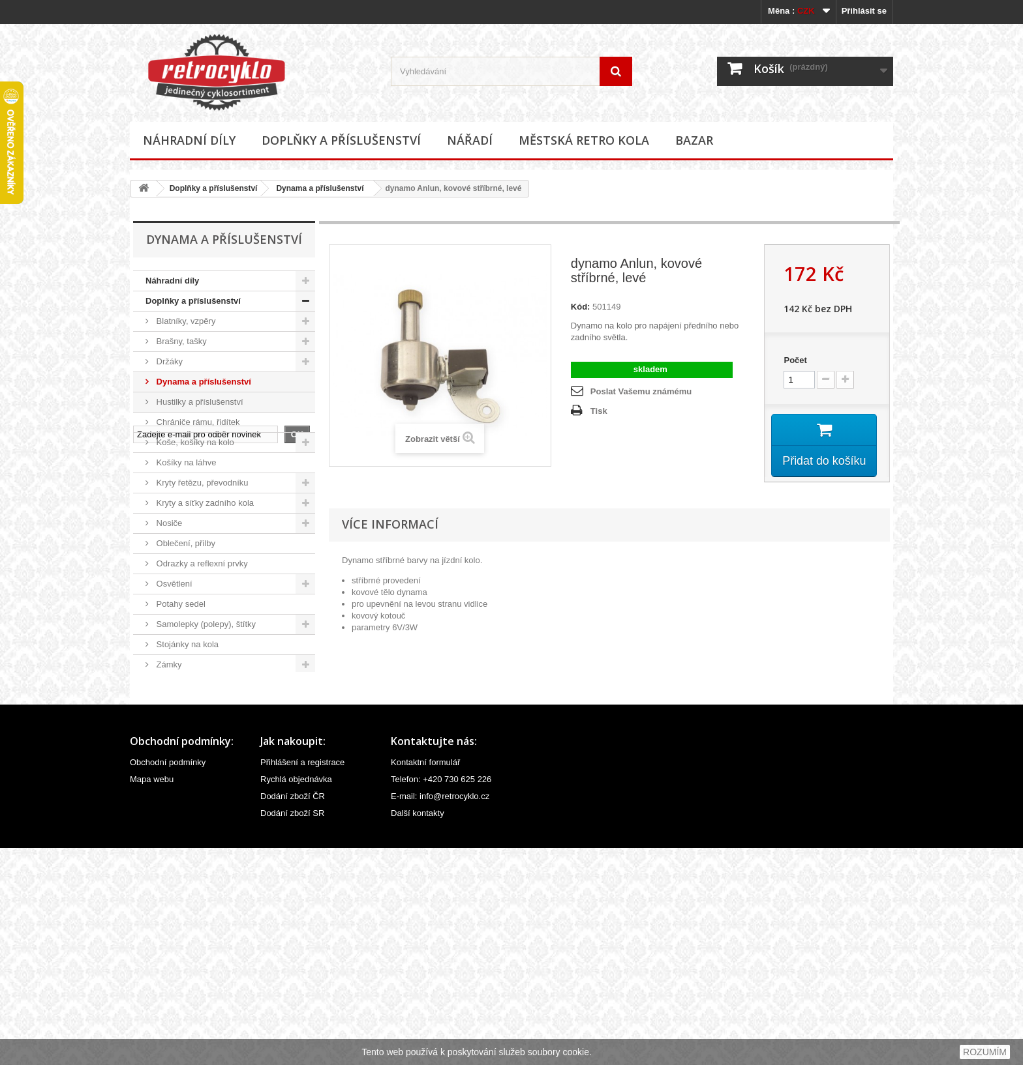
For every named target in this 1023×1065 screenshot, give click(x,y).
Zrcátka (169, 705)
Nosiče (168, 523)
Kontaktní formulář (425, 979)
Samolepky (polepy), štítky (205, 624)
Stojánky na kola (186, 644)
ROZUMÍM (985, 1052)
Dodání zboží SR (292, 1030)
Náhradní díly (189, 140)
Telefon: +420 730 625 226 (441, 996)
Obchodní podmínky (168, 979)
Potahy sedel (180, 604)
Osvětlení (173, 584)
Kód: (580, 307)
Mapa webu (152, 996)
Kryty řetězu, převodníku (201, 483)
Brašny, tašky (180, 341)
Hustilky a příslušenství (198, 402)
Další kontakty (417, 1030)
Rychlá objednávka (296, 996)
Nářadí (470, 140)
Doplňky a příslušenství (341, 140)
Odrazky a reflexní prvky (201, 563)
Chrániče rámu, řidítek (197, 422)
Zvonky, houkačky (189, 685)
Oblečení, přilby (184, 543)
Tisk (598, 411)
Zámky (168, 664)
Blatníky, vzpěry (184, 321)
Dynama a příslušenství (319, 188)
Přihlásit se (864, 11)
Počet (795, 360)
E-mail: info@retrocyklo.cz (440, 1013)
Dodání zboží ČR (292, 1013)
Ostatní (169, 725)
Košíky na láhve (185, 462)
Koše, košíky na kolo (194, 442)
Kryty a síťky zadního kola (204, 503)
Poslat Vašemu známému (641, 391)
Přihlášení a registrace (302, 979)
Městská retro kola (584, 140)
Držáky (168, 361)
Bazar (694, 140)
